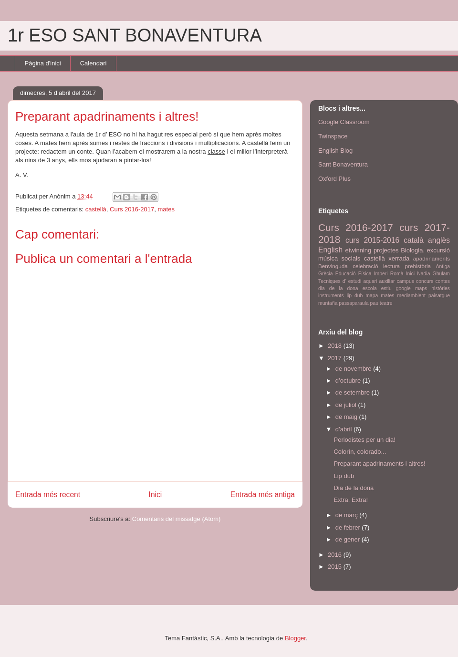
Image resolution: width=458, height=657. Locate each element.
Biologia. (413, 250)
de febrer (348, 527)
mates (165, 209)
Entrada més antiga (262, 494)
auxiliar (387, 281)
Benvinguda (333, 266)
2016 (336, 554)
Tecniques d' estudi (339, 281)
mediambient (411, 295)
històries (440, 288)
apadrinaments (431, 258)
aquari (370, 281)
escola (370, 288)
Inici (155, 494)
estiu (386, 288)
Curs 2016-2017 (132, 209)
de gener (348, 539)
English (330, 250)
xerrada (398, 258)
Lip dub (343, 476)
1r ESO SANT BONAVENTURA (135, 35)
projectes (386, 250)
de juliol (346, 404)
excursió (438, 250)
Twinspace (332, 136)
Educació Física (353, 273)
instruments (331, 295)
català (414, 240)
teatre (386, 303)
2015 (336, 566)
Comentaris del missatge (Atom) (176, 518)
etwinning (358, 250)
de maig (347, 416)
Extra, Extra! (350, 499)
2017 (336, 358)
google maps (411, 288)
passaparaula (353, 303)
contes (442, 281)
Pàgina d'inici (43, 63)
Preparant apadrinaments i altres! (379, 463)
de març (347, 515)
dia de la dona (338, 288)
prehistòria (418, 266)
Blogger (295, 638)
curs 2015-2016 (372, 240)
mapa (371, 295)
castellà (95, 209)
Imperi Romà (389, 273)
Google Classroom (344, 121)
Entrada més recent (47, 494)
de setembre (353, 392)
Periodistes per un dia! (364, 439)
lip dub (355, 295)
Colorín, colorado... (359, 451)
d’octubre (349, 380)
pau (374, 303)
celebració (365, 266)
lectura (391, 266)
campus (405, 281)
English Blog (335, 150)
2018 (336, 345)
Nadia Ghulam (433, 273)
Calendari (93, 63)
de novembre (354, 368)
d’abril (344, 429)
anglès (439, 240)
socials (351, 258)
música (328, 258)
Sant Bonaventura (343, 164)
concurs (424, 281)
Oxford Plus (334, 178)
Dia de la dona (353, 487)
